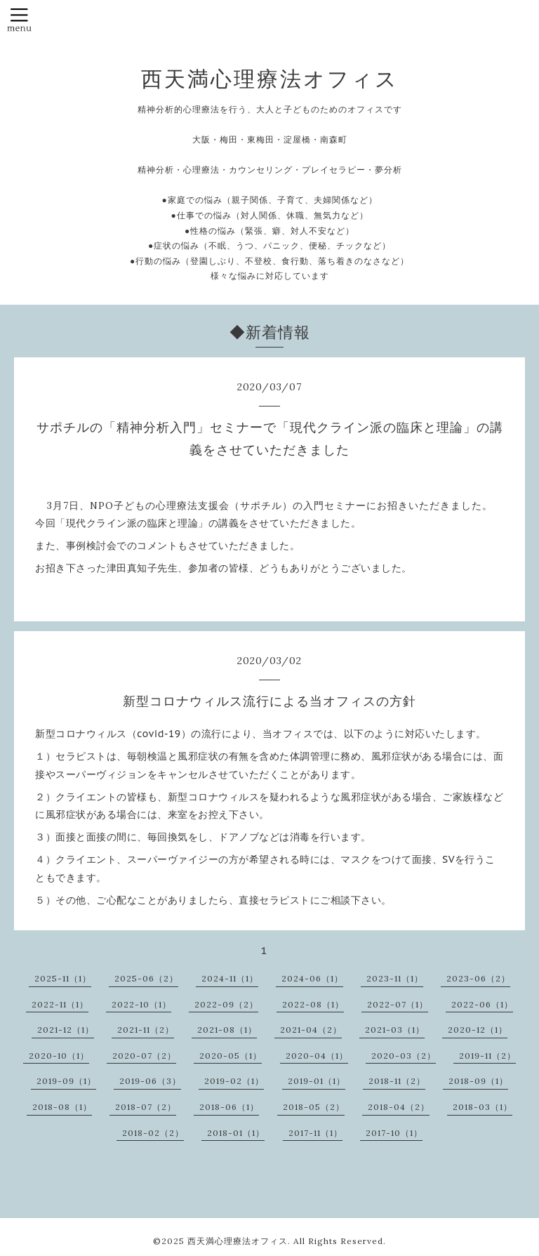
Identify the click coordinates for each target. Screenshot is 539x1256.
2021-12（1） (65, 1029)
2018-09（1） (478, 1081)
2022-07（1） (397, 1004)
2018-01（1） (236, 1133)
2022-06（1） (482, 1004)
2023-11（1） (394, 978)
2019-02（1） (234, 1081)
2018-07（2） (145, 1107)
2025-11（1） (62, 978)
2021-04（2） (311, 1029)
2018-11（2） (396, 1081)
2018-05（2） (314, 1107)
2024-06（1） (312, 978)
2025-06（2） (146, 978)
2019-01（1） (316, 1081)
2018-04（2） (399, 1107)
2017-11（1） (315, 1133)
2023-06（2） (478, 978)
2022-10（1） (141, 1004)
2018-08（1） (62, 1107)
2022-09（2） (226, 1004)
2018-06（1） (229, 1107)
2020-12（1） (477, 1029)
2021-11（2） (145, 1029)
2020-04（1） (317, 1055)
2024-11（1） (229, 978)
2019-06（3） (150, 1081)
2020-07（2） (144, 1055)
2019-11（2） (487, 1055)
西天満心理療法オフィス (270, 78)
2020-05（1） (230, 1055)
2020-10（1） (59, 1055)
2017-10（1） (394, 1133)
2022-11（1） (60, 1004)
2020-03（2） (403, 1055)
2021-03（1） (395, 1029)
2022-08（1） (313, 1004)
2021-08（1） (227, 1029)
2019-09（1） (66, 1081)
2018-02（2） (153, 1133)
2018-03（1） (482, 1107)
